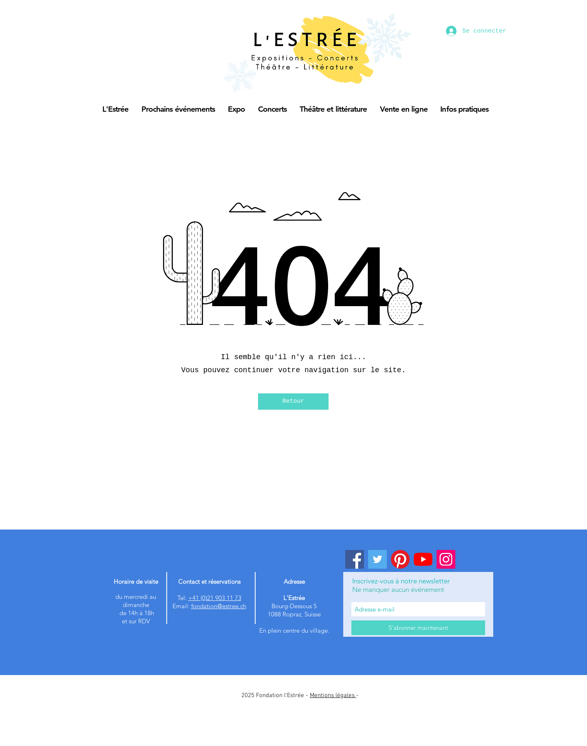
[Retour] (293, 401)
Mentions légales (333, 695)
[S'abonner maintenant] (418, 627)
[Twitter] (377, 559)
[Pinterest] (400, 559)
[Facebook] (354, 559)
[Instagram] (446, 559)
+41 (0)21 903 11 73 (214, 598)
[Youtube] (423, 559)
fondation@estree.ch (218, 606)
